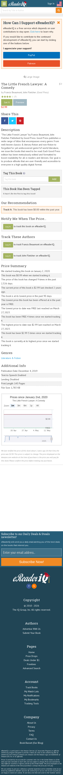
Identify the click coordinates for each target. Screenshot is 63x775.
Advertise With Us (31, 628)
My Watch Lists (31, 691)
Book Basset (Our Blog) (31, 742)
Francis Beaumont (13, 92)
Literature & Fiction (11, 358)
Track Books (32, 687)
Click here (35, 31)
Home (32, 652)
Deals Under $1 (31, 660)
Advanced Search (31, 668)
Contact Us (31, 738)
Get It (7, 102)
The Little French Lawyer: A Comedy (24, 86)
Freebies (31, 664)
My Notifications (31, 695)
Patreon (31, 63)
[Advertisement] (31, 498)
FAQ (31, 734)
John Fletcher (29, 92)
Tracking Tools (31, 703)
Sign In (51, 3)
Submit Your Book (31, 632)
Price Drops (31, 656)
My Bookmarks (31, 699)
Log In (8, 226)
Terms (31, 730)
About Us (31, 722)
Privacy (31, 726)
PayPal (31, 55)
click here (34, 773)
